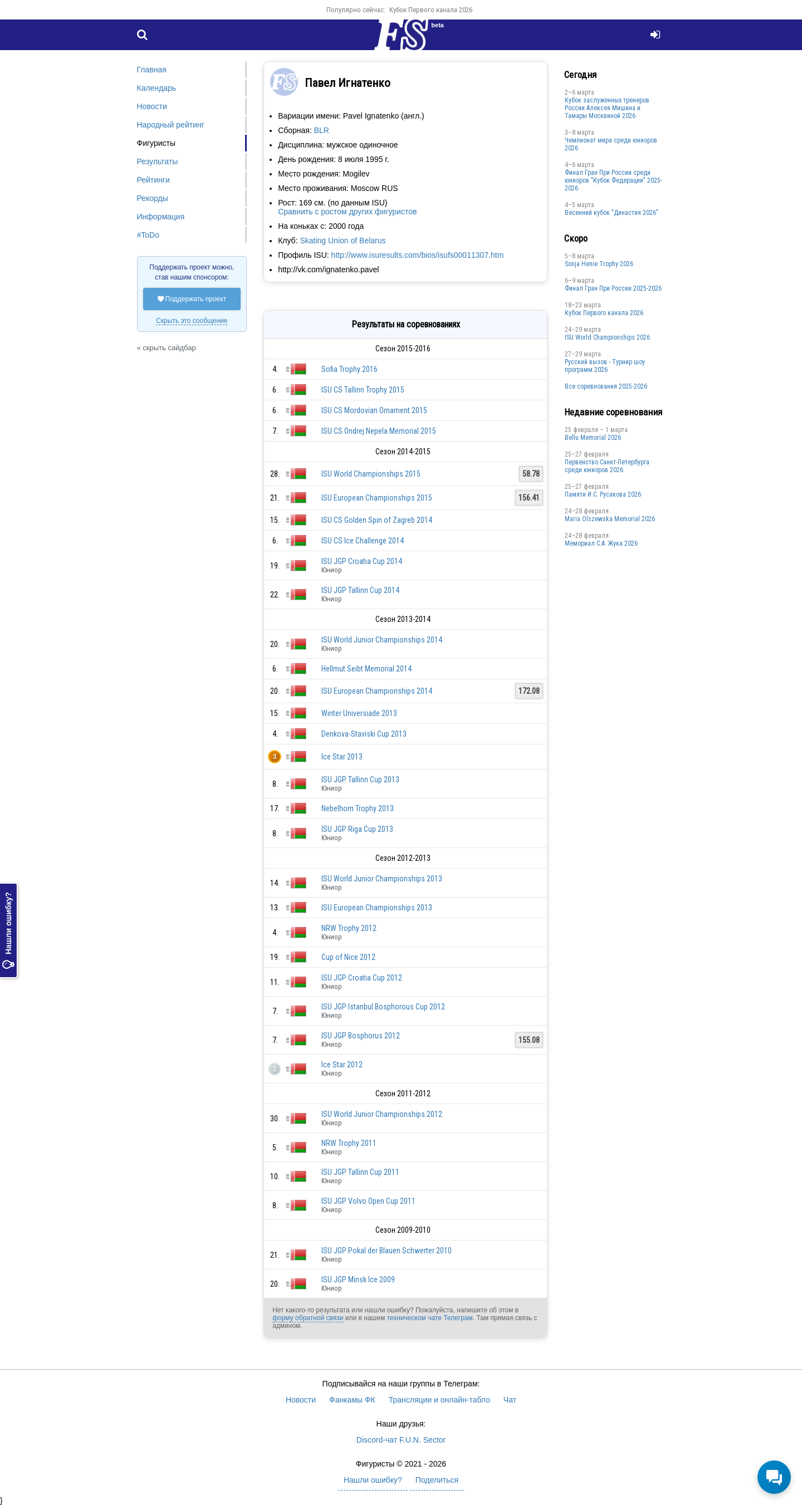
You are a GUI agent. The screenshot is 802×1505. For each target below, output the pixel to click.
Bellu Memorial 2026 (593, 438)
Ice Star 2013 (342, 756)
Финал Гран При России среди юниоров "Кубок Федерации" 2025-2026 (613, 180)
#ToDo (148, 235)
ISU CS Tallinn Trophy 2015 (362, 389)
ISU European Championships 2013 (376, 907)
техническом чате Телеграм (429, 1318)
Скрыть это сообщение (191, 321)
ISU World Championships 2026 (607, 337)
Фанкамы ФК (352, 1399)
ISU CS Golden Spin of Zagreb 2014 (376, 520)
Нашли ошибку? (8, 930)
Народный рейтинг (170, 124)
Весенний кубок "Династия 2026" (611, 213)
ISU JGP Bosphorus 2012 (360, 1035)
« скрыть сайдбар (166, 348)
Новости (152, 106)
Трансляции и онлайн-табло (439, 1399)
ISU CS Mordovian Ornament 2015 (374, 410)
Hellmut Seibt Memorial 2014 (366, 668)
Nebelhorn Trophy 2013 (357, 808)
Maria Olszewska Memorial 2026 (610, 519)
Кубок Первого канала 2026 (430, 10)
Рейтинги (153, 179)
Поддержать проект (192, 299)
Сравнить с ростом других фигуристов (347, 211)
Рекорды (152, 198)
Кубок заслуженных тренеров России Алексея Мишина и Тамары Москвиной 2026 (607, 108)
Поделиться (436, 1479)
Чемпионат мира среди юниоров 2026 (611, 144)
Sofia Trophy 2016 (349, 369)
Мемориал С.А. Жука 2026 (601, 543)
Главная (152, 69)
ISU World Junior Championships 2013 (381, 878)
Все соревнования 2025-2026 (606, 386)
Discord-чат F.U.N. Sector (401, 1439)
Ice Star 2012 (342, 1064)
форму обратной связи (307, 1318)
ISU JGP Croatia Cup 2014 (361, 561)
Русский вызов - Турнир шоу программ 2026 (605, 366)
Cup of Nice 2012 (348, 957)
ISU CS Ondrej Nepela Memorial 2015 (378, 431)
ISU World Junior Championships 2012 (381, 1114)
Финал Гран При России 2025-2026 (613, 288)
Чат (509, 1399)
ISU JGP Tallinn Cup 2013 (360, 779)
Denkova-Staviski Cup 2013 (364, 733)
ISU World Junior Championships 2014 (381, 639)
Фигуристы (156, 143)
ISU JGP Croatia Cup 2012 (361, 977)
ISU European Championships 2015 (376, 497)
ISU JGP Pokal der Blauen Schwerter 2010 (386, 1250)
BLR (321, 130)
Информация (161, 216)
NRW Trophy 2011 (348, 1143)
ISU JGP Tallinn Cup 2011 (360, 1172)
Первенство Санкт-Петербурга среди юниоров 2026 (607, 466)
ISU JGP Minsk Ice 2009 (358, 1279)
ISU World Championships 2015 (370, 473)
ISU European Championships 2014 (376, 691)
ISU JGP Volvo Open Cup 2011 (368, 1201)
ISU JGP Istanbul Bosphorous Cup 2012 (383, 1006)
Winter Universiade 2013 (359, 713)
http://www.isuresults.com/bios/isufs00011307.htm (417, 255)
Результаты (157, 161)
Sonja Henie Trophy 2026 (599, 264)
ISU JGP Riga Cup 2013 (357, 829)
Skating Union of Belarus (342, 240)
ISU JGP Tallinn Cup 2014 (360, 590)
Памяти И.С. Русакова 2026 (603, 494)
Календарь (157, 88)
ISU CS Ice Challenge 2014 (362, 540)
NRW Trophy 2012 (348, 928)
